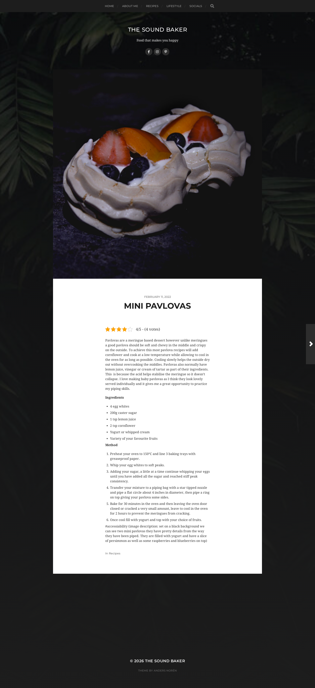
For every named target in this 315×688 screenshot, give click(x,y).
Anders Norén (165, 670)
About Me (130, 6)
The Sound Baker (157, 29)
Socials (195, 6)
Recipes (152, 6)
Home (109, 6)
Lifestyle (174, 6)
